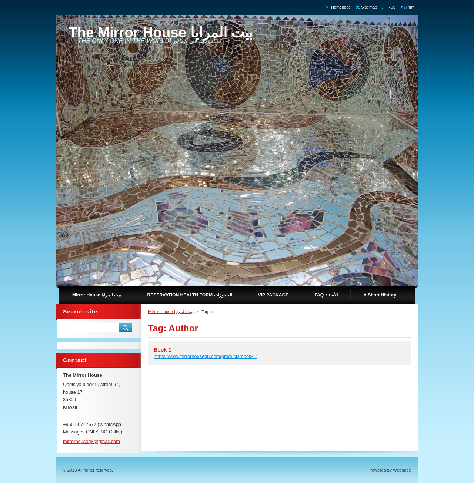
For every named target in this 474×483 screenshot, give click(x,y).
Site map (369, 7)
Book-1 (162, 350)
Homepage (341, 7)
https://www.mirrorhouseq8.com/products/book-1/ (205, 356)
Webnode (402, 470)
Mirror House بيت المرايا (171, 311)
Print (410, 7)
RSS (391, 7)
